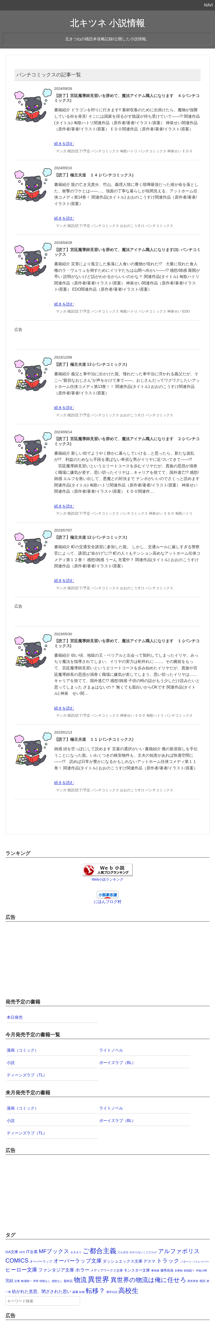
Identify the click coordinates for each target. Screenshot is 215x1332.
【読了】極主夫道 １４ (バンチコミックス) (93, 175)
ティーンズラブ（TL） (27, 1075)
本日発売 (15, 1017)
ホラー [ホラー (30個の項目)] (82, 1270)
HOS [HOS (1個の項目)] (22, 1252)
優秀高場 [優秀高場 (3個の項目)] (166, 1270)
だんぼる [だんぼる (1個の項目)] (123, 1252)
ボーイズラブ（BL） (117, 1063)
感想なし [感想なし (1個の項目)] (57, 1280)
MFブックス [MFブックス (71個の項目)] (54, 1251)
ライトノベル (111, 1050)
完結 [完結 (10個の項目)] (9, 1281)
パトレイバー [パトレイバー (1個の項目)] (201, 1261)
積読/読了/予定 (78, 151)
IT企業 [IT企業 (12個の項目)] (32, 1251)
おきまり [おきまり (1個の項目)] (76, 1252)
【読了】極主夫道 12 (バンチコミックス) (90, 537)
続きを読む (64, 144)
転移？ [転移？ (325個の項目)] (95, 1290)
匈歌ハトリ (128, 151)
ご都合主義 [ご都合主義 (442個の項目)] (99, 1251)
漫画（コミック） (23, 1050)
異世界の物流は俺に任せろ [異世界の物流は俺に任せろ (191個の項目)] (148, 1280)
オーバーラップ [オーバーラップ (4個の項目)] (41, 1261)
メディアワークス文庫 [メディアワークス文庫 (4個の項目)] (106, 1270)
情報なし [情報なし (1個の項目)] (45, 1280)
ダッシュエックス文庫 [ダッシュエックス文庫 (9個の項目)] (122, 1261)
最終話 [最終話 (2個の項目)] (68, 1281)
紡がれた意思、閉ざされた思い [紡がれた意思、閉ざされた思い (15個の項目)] (41, 1291)
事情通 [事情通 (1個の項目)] (155, 1270)
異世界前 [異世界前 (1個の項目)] (192, 1280)
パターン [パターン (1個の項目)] (185, 1261)
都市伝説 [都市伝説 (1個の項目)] (111, 1291)
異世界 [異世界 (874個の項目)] (98, 1279)
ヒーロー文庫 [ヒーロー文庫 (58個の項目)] (21, 1270)
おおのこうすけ (132, 226)
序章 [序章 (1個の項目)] (36, 1280)
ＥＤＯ (187, 151)
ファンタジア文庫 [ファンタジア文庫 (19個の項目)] (56, 1270)
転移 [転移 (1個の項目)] (82, 1291)
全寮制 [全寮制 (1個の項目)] (178, 1270)
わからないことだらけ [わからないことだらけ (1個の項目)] (143, 1252)
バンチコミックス (105, 151)
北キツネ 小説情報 (107, 23)
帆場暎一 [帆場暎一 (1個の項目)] (26, 1280)
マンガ (61, 151)
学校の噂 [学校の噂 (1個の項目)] (201, 1270)
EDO (186, 311)
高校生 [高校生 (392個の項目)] (128, 1290)
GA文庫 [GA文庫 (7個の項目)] (11, 1252)
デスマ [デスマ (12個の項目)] (149, 1261)
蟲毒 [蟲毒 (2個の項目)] (75, 1292)
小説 (11, 1063)
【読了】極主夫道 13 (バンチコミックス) (90, 364)
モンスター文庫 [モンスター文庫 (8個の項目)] (137, 1270)
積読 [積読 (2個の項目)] (203, 1281)
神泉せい (174, 151)
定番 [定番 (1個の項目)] (17, 1280)
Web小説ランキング (107, 879)
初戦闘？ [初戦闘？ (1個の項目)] (189, 1270)
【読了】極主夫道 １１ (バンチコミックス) (93, 739)
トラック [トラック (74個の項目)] (168, 1261)
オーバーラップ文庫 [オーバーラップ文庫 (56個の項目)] (77, 1261)
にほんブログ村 (108, 902)
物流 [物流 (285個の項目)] (80, 1279)
